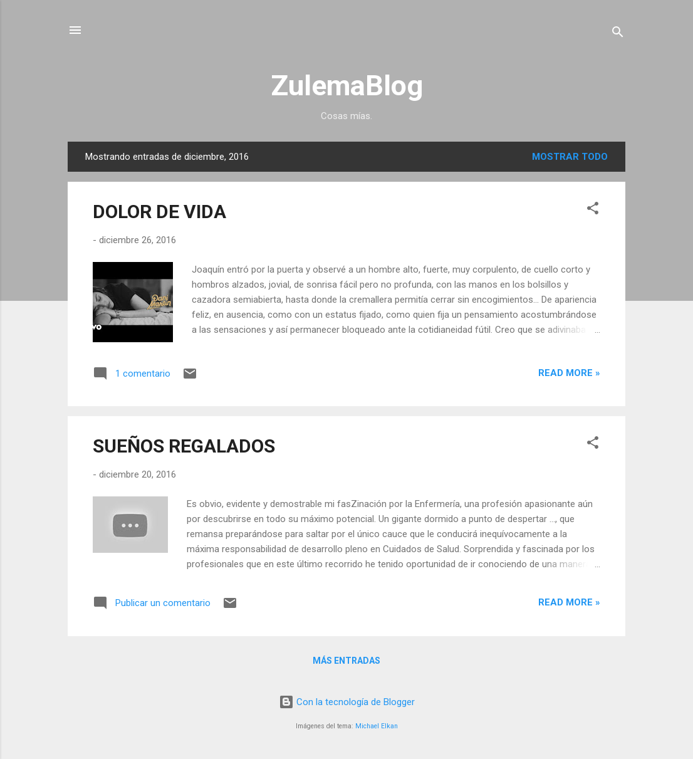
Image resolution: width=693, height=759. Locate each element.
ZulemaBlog (347, 85)
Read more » (569, 373)
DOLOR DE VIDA (159, 211)
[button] (592, 210)
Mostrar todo (570, 156)
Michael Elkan (376, 726)
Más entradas (346, 661)
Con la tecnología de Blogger (347, 702)
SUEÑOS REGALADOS (184, 446)
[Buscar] (617, 34)
